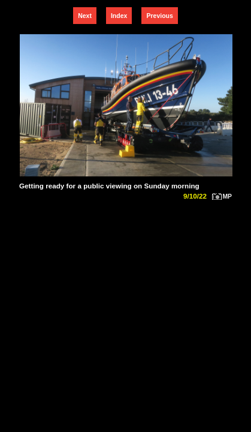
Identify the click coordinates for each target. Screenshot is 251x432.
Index (119, 15)
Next (85, 15)
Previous (159, 15)
